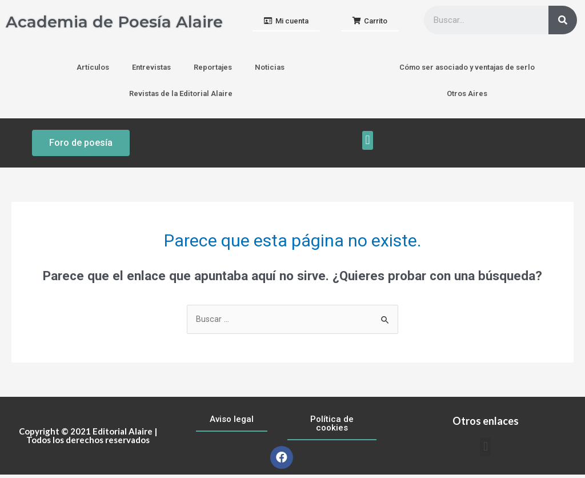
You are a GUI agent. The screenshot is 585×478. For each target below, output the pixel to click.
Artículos (93, 70)
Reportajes (213, 70)
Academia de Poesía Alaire (94, 22)
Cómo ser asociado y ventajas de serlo (467, 70)
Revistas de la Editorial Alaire (181, 96)
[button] (286, 23)
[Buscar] (562, 20)
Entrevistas (151, 70)
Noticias (270, 70)
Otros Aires (467, 96)
